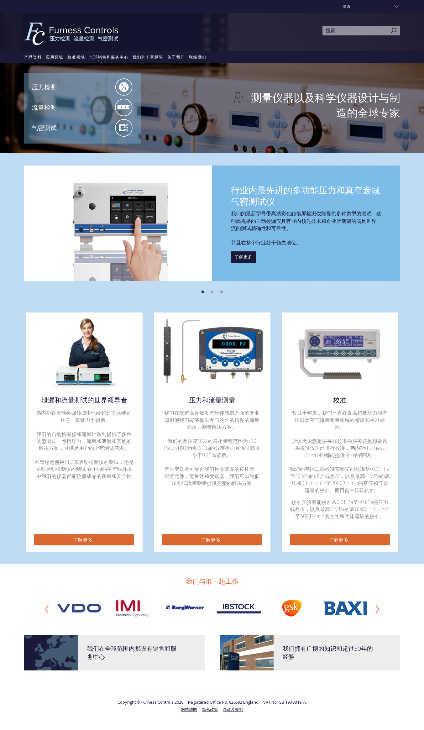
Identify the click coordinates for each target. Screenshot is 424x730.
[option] (212, 223)
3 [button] (221, 292)
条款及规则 (233, 709)
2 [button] (212, 292)
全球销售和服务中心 (108, 57)
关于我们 (176, 57)
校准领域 (76, 57)
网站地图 (189, 709)
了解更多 (243, 257)
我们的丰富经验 (148, 57)
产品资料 (33, 57)
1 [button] (203, 292)
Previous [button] (47, 609)
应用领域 (54, 57)
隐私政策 (210, 709)
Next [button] (377, 609)
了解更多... (84, 539)
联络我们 (198, 57)
